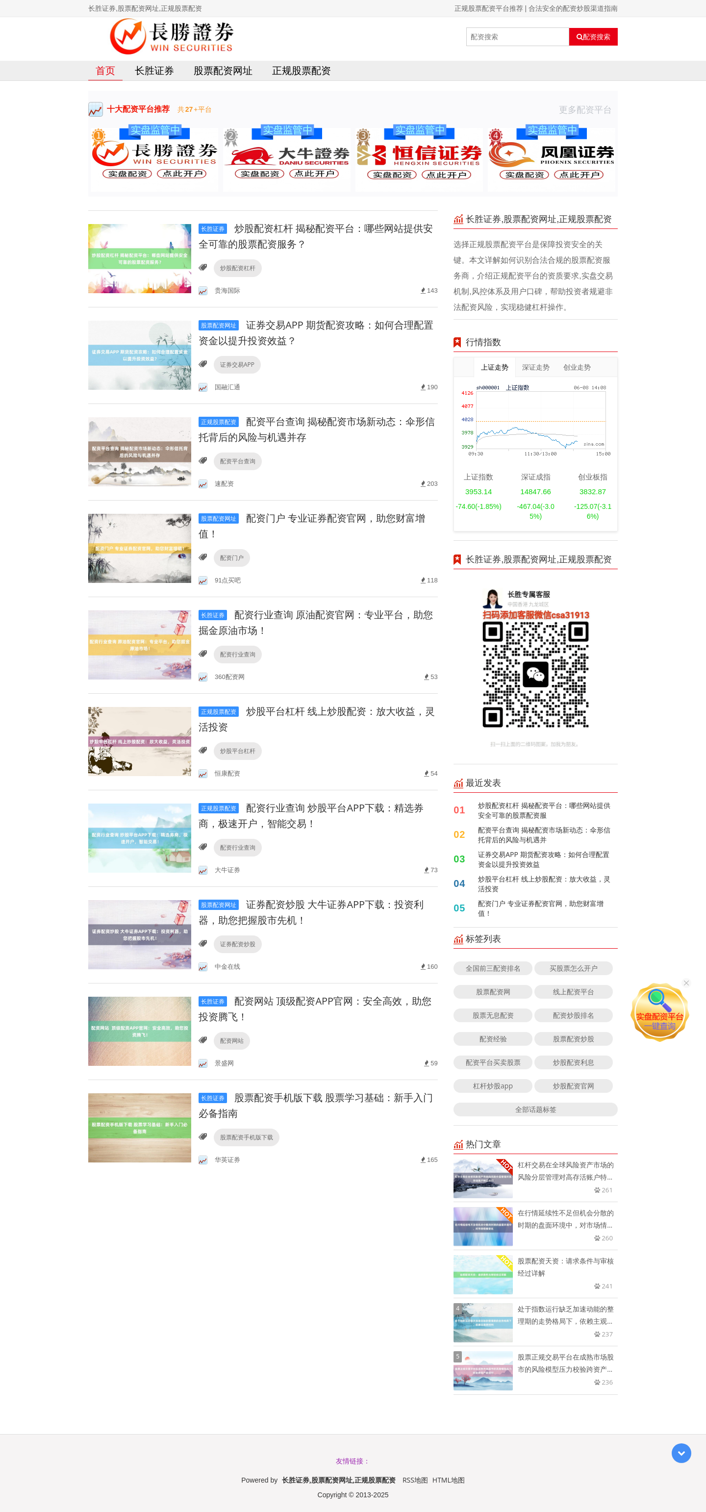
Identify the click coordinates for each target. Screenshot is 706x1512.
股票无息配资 (493, 1015)
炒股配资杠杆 (237, 268)
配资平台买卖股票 (493, 1062)
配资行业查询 (237, 654)
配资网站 (232, 1040)
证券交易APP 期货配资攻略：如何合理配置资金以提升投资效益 (543, 859)
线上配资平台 (573, 991)
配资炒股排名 (573, 1015)
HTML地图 (448, 1480)
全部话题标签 (535, 1109)
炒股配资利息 (573, 1062)
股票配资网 (493, 991)
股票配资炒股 (573, 1038)
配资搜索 (593, 37)
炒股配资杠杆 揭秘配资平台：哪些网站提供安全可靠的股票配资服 (544, 810)
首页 (105, 70)
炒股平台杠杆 (237, 751)
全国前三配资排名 (493, 968)
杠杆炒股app (493, 1085)
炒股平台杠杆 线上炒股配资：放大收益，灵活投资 (544, 883)
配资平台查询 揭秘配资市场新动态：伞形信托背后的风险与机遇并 (544, 834)
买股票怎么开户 (574, 968)
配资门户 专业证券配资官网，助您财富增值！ (541, 908)
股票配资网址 (223, 70)
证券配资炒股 (237, 944)
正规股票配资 (301, 70)
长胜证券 (154, 70)
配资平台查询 (237, 461)
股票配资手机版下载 (246, 1137)
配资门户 (232, 558)
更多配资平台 (588, 109)
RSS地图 (415, 1480)
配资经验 (493, 1038)
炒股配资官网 (573, 1085)
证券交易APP (237, 364)
